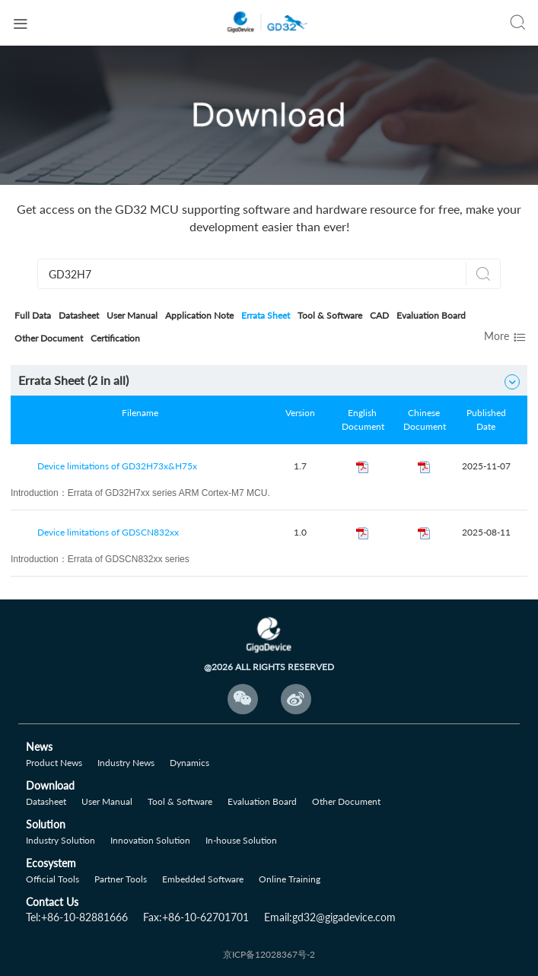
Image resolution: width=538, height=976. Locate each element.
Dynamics (189, 762)
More (505, 337)
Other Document (48, 338)
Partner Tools (120, 879)
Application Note (199, 315)
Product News (54, 762)
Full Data (32, 315)
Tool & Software (330, 315)
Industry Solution (60, 840)
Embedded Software (203, 879)
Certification (115, 338)
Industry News (125, 762)
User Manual (132, 315)
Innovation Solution (150, 840)
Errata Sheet (265, 315)
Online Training (289, 879)
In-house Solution (241, 840)
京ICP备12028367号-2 (269, 954)
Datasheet (79, 315)
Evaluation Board (431, 315)
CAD (379, 315)
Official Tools (52, 879)
